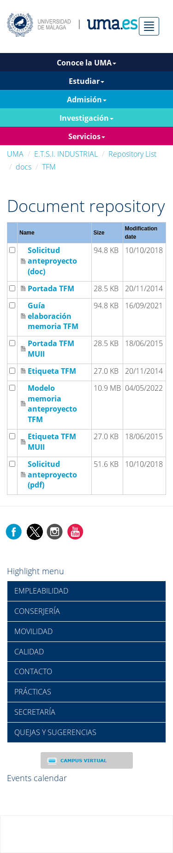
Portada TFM (51, 288)
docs (23, 167)
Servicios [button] (86, 136)
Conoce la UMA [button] (86, 63)
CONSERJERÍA (37, 611)
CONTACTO (33, 671)
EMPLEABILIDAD (41, 591)
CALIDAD (29, 652)
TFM (49, 167)
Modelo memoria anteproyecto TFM (52, 404)
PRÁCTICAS (32, 692)
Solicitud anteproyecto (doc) (52, 260)
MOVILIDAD (33, 631)
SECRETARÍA (34, 712)
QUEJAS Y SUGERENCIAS (55, 732)
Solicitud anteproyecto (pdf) (52, 474)
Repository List (132, 154)
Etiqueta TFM (52, 371)
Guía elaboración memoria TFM (53, 316)
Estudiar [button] (86, 81)
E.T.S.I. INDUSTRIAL (66, 154)
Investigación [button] (86, 118)
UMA (15, 154)
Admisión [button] (87, 99)
